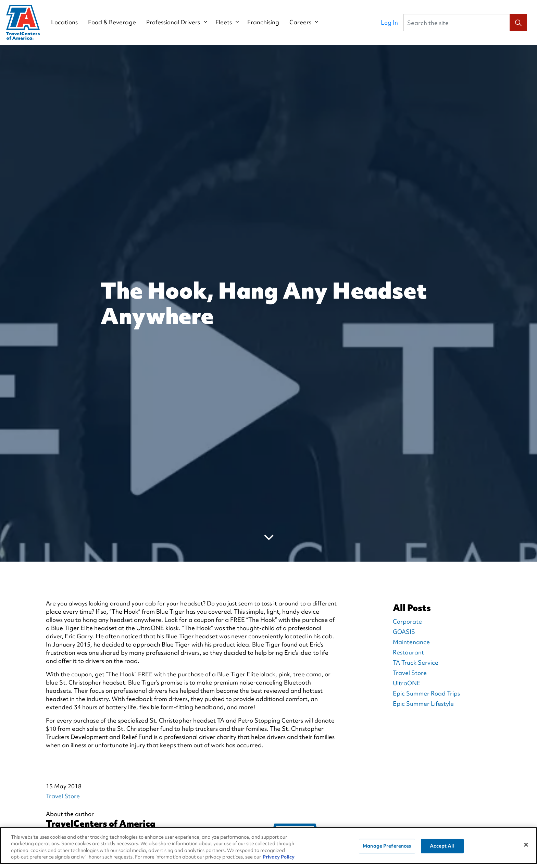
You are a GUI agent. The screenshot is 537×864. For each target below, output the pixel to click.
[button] (518, 22)
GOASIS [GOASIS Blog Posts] (404, 632)
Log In (389, 22)
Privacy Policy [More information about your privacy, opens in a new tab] (279, 857)
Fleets (224, 22)
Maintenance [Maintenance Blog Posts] (411, 642)
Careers (301, 22)
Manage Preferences (387, 846)
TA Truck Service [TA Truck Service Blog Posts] (415, 662)
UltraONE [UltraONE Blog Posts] (407, 683)
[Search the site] (465, 22)
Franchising (264, 22)
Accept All (442, 846)
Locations (65, 22)
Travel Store (63, 796)
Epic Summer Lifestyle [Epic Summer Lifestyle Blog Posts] (423, 704)
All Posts (412, 608)
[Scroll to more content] (268, 537)
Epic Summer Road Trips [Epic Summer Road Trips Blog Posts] (426, 693)
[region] (268, 845)
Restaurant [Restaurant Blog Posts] (408, 652)
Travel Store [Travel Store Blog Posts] (410, 673)
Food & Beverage (113, 22)
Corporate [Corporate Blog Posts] (407, 621)
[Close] (526, 844)
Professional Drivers (174, 22)
